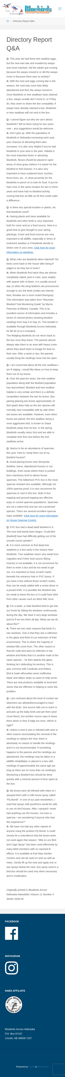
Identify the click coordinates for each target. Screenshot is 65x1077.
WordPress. (43, 1066)
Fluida (31, 1066)
